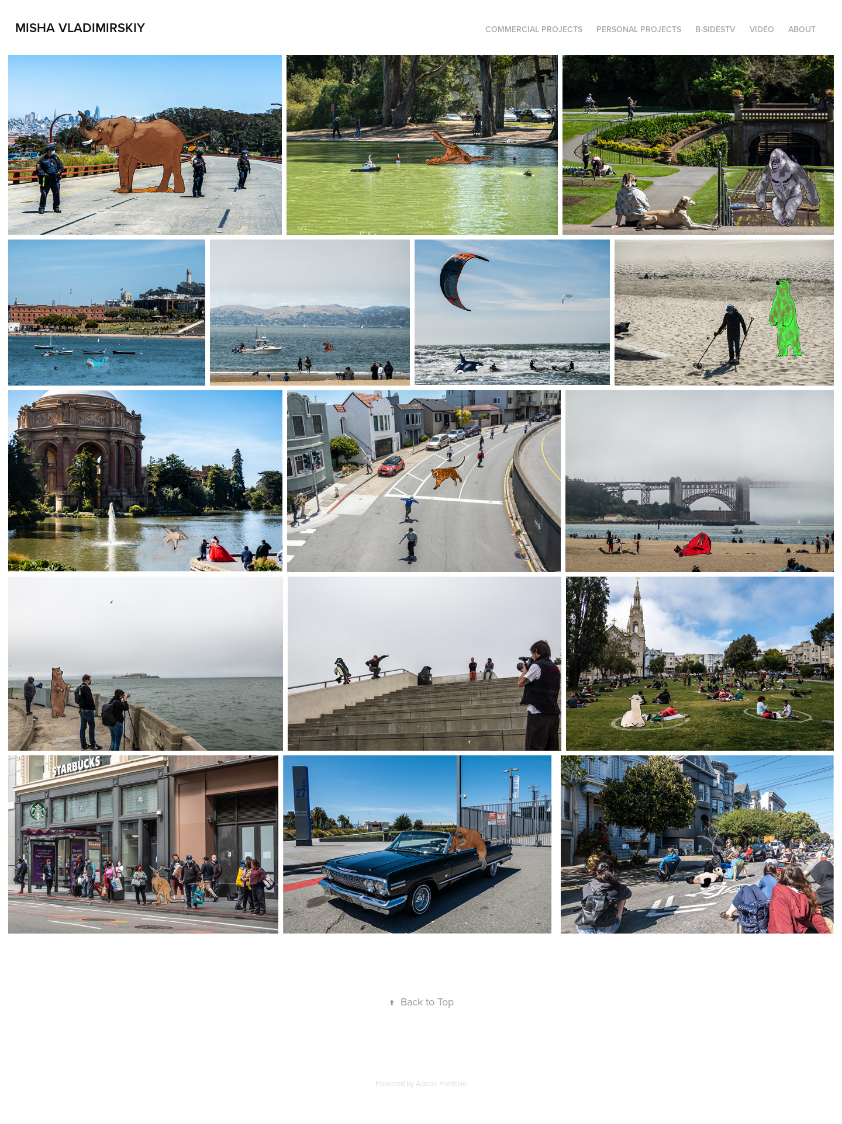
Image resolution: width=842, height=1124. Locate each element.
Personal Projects (638, 29)
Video (762, 29)
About (802, 29)
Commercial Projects (533, 29)
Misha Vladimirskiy (80, 27)
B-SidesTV (715, 29)
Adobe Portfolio (441, 1083)
